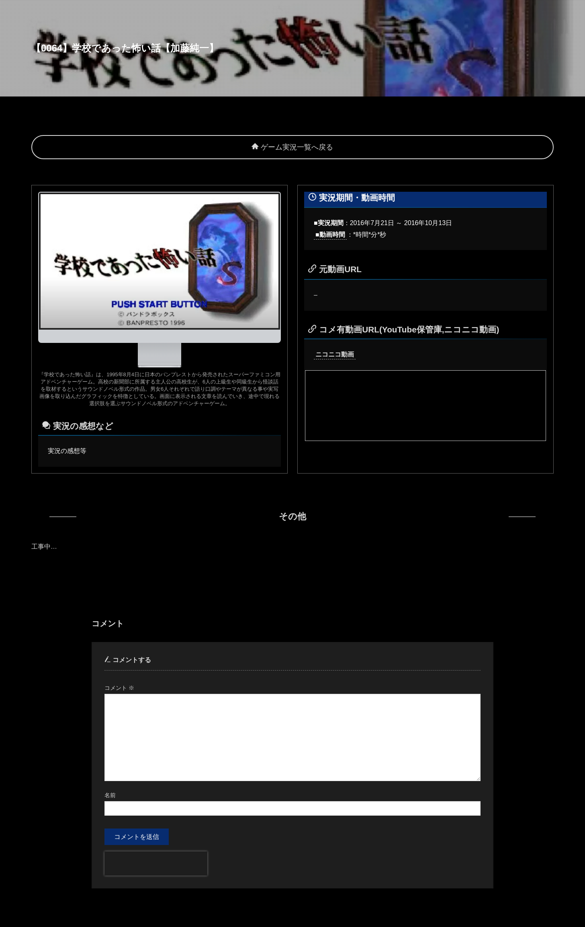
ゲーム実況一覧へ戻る (292, 147)
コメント (119, 688)
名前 (110, 795)
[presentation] (155, 863)
